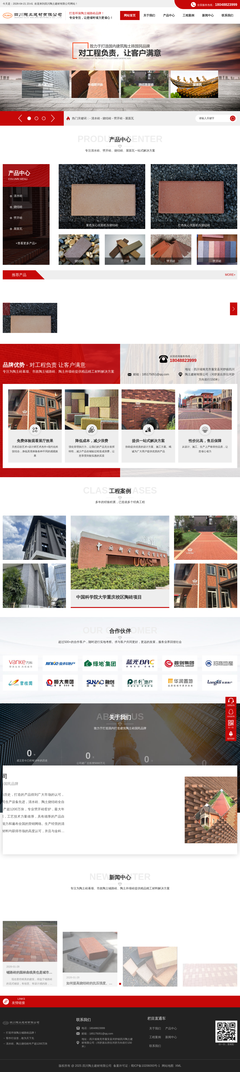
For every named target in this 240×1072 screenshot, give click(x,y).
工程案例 (188, 15)
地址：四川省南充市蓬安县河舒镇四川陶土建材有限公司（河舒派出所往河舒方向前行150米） (210, 374)
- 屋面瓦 (129, 118)
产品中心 (169, 15)
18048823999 (226, 5)
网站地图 (167, 1065)
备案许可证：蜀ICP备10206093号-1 (136, 1065)
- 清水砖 (94, 118)
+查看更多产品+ (26, 243)
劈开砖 (18, 217)
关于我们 (149, 15)
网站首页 (130, 15)
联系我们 (227, 15)
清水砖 (18, 195)
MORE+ (230, 274)
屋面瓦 (18, 228)
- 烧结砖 (106, 118)
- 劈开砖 (117, 118)
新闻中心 (208, 15)
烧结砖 (18, 206)
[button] (29, 104)
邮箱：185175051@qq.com (151, 374)
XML (178, 1065)
